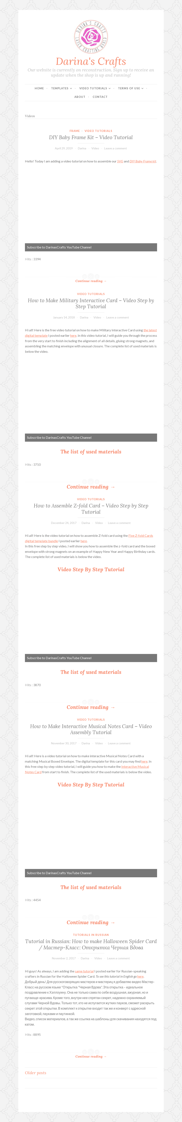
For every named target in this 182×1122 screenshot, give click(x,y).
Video (95, 148)
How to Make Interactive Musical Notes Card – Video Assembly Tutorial (91, 729)
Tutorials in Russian (91, 934)
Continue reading (91, 280)
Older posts (35, 1072)
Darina (82, 148)
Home (39, 88)
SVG (120, 161)
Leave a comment (115, 148)
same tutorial (84, 971)
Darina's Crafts (91, 61)
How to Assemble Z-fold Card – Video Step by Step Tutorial (91, 508)
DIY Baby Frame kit (143, 161)
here (73, 335)
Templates (60, 88)
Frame (75, 131)
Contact (100, 96)
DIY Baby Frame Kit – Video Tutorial (91, 137)
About (79, 96)
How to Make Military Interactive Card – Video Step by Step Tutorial (91, 303)
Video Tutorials (93, 88)
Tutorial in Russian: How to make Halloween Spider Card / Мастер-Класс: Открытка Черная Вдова (91, 944)
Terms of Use (129, 88)
